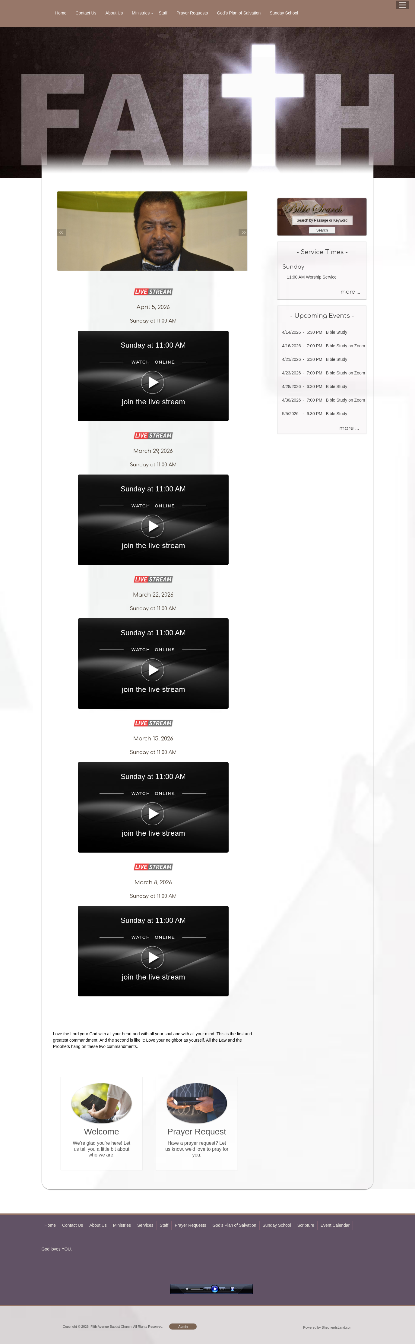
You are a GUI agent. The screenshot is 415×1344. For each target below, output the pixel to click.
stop (237, 1289)
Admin (183, 1326)
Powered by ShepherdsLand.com (327, 1327)
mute (188, 1289)
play (216, 1289)
